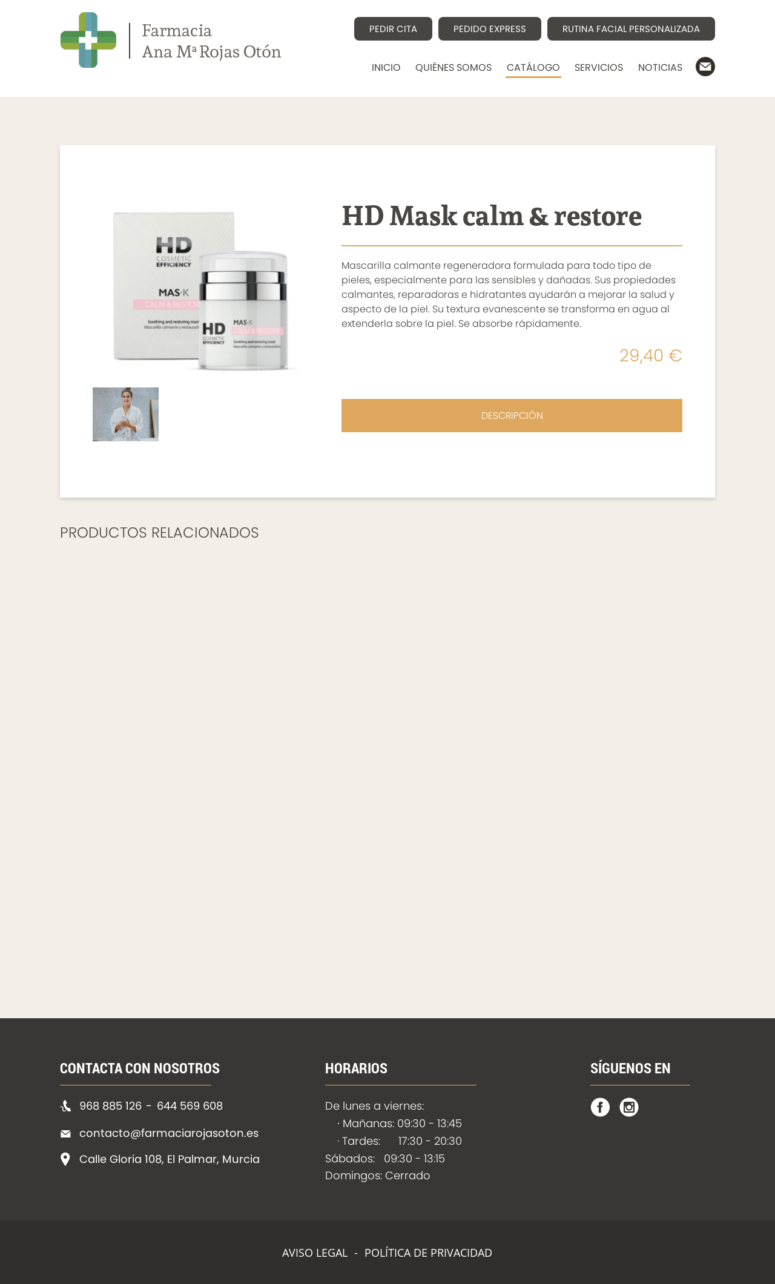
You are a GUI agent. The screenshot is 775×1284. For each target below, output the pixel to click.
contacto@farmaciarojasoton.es (169, 1133)
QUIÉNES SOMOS (453, 67)
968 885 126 (110, 1105)
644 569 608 (190, 1105)
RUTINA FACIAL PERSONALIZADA (631, 28)
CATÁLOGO (533, 67)
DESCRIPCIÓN (512, 416)
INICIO (386, 67)
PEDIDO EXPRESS (489, 28)
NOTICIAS (660, 67)
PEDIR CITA (393, 28)
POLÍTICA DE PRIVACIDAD (428, 1252)
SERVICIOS (599, 67)
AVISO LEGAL (315, 1252)
